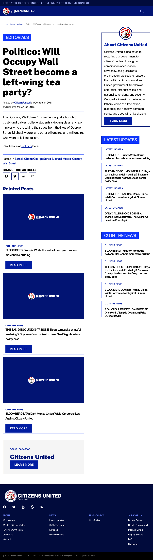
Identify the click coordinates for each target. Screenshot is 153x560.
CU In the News (120, 235)
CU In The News (14, 246)
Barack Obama (24, 158)
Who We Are (9, 520)
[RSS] (42, 507)
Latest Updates (16, 24)
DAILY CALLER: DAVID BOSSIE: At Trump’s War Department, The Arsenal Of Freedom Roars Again (126, 217)
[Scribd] (32, 507)
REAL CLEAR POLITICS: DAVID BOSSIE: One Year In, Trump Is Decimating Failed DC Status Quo (127, 312)
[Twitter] (14, 507)
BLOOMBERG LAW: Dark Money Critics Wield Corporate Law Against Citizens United (126, 197)
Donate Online (135, 520)
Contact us (8, 534)
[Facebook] (5, 507)
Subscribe (133, 544)
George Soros (42, 158)
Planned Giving (135, 529)
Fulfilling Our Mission (13, 529)
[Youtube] (23, 507)
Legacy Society (135, 534)
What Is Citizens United (14, 525)
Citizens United (22, 102)
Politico (26, 146)
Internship (7, 539)
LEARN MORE (24, 464)
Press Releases (56, 534)
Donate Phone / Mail (138, 525)
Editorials (17, 37)
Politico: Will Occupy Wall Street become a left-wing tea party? (51, 24)
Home (5, 24)
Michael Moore (61, 158)
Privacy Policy (89, 556)
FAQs (131, 539)
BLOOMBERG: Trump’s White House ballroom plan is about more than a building (127, 157)
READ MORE (18, 265)
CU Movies (94, 520)
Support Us (135, 515)
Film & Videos (96, 515)
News (52, 515)
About (6, 515)
